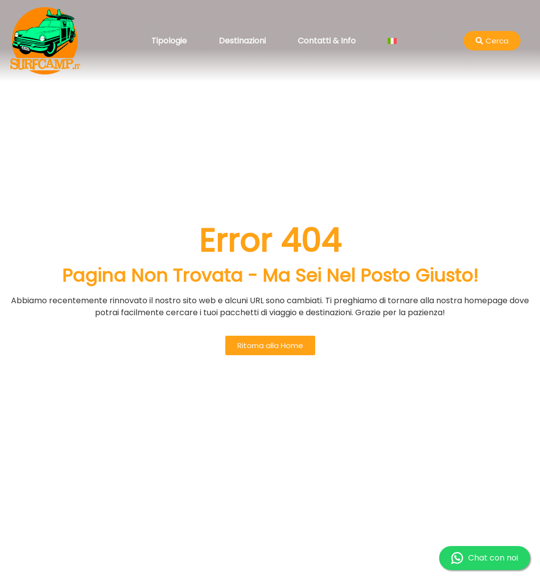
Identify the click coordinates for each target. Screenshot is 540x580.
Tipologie (169, 40)
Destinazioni (242, 40)
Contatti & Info (327, 40)
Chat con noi (484, 558)
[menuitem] (392, 40)
